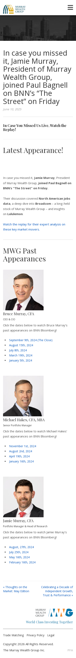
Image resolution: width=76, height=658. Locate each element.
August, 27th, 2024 (21, 547)
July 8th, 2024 (18, 350)
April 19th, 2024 (19, 456)
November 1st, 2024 (22, 446)
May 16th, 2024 (19, 557)
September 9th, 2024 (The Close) (30, 340)
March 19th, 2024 (20, 355)
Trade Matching (13, 635)
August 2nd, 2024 (20, 451)
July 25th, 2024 (18, 552)
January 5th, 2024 (20, 360)
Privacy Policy (35, 635)
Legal (50, 635)
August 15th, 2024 (21, 345)
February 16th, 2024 (22, 562)
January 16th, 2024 (21, 461)
